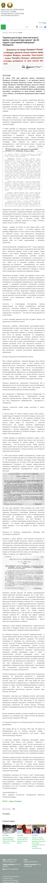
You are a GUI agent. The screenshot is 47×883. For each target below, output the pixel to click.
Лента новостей (13, 26)
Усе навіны (6, 807)
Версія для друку (6, 802)
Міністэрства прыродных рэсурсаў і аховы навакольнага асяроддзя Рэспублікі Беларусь (26, 6)
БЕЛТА (8, 879)
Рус (40, 16)
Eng (42, 16)
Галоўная (5, 26)
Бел (45, 16)
